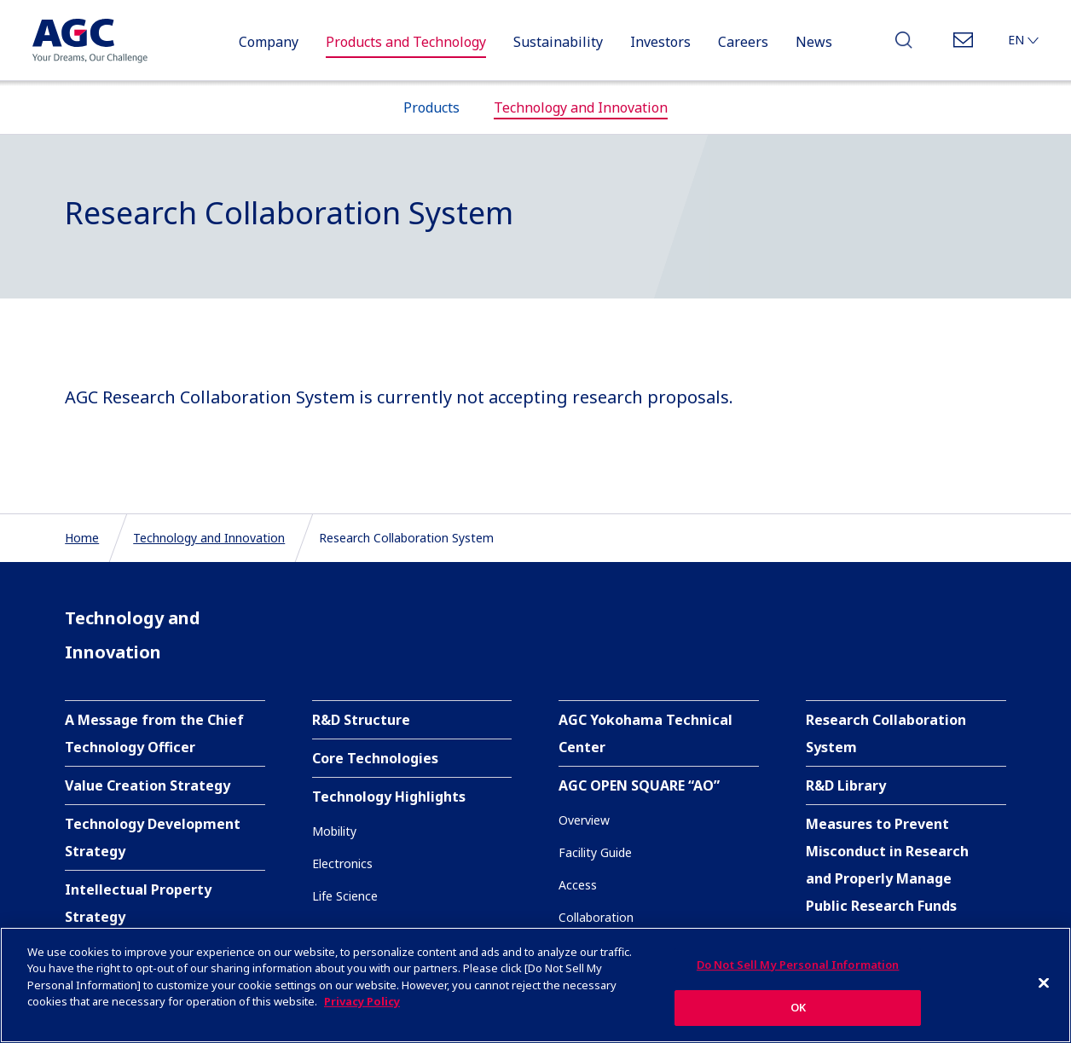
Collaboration (596, 917)
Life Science (345, 896)
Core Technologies (375, 758)
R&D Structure (361, 719)
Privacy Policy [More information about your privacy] (362, 1002)
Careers (743, 41)
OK (798, 1008)
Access (578, 885)
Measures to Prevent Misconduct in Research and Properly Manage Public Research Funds (887, 864)
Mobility (334, 831)
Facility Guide (595, 852)
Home (82, 538)
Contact (963, 45)
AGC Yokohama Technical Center (645, 733)
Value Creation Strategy (147, 785)
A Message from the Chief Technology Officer (154, 733)
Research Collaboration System (886, 733)
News (814, 41)
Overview (584, 820)
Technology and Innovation (209, 538)
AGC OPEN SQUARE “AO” (639, 785)
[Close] (1043, 983)
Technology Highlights (389, 796)
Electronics (342, 863)
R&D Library (846, 785)
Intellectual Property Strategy (138, 903)
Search (903, 45)
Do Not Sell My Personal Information (798, 965)
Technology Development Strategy (152, 837)
